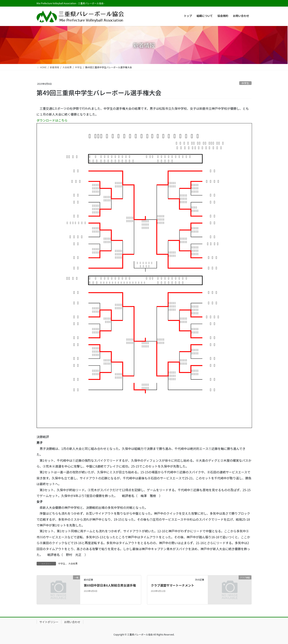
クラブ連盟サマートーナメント (172, 585)
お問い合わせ (72, 622)
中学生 (245, 83)
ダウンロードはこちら (52, 120)
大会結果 (73, 563)
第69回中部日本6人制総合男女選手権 (110, 585)
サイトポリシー (49, 622)
